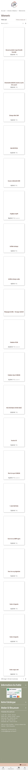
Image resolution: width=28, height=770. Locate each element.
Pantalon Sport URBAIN (14, 375)
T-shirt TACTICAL (14, 506)
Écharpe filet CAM (14, 115)
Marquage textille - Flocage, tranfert (14, 312)
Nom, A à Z (5, 23)
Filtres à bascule (21, 19)
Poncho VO (14, 440)
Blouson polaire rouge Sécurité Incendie (14, 51)
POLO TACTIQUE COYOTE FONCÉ (14, 408)
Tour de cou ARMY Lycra (14, 539)
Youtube (23, 765)
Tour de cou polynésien (14, 571)
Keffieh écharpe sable (14, 279)
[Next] (25, 23)
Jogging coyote (14, 213)
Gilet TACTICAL (14, 148)
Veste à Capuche (14, 604)
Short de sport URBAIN (14, 473)
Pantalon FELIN (14, 342)
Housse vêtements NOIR (14, 181)
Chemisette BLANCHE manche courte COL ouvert (14, 84)
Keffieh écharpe (14, 246)
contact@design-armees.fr (8, 731)
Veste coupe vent (14, 669)
